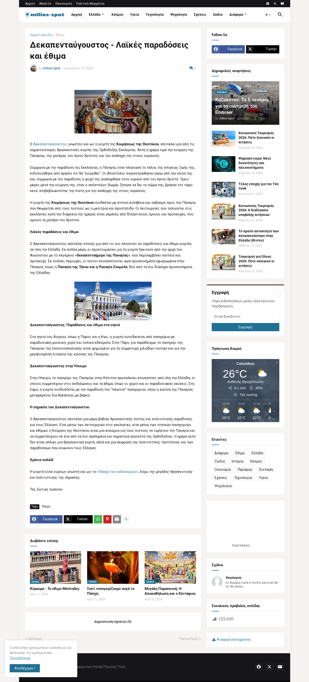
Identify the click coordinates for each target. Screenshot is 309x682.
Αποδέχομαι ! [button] (24, 668)
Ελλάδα (94, 14)
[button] (268, 14)
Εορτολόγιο (241, 545)
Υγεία (134, 14)
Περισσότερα (20, 658)
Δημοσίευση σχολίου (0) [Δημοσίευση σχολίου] (113, 621)
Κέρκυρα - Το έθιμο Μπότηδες (55, 589)
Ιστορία (237, 461)
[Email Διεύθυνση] (245, 316)
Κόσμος (117, 14)
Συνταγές (266, 469)
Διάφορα (236, 14)
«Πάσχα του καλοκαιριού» (117, 471)
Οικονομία (223, 469)
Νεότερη (35, 639)
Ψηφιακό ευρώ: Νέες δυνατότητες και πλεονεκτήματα (255, 162)
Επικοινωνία (64, 3)
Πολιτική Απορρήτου (90, 3)
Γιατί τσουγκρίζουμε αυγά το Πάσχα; (110, 591)
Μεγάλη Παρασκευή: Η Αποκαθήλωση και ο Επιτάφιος (170, 591)
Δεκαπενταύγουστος (50, 144)
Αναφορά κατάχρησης (234, 639)
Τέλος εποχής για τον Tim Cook (259, 186)
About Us (45, 3)
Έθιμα (60, 35)
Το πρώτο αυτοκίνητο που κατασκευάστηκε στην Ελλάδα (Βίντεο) (259, 235)
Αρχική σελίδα (41, 35)
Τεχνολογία (155, 14)
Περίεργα (245, 469)
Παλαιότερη (188, 639)
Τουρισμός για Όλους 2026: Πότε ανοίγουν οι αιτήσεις (256, 261)
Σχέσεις (200, 14)
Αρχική (30, 3)
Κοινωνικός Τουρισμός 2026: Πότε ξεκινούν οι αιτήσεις (256, 137)
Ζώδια (218, 14)
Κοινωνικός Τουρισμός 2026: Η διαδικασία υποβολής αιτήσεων (256, 210)
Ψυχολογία (178, 14)
